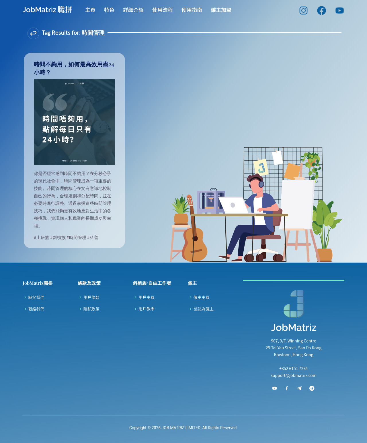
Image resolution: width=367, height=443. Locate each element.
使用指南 (191, 11)
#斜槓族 (58, 237)
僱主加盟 (221, 11)
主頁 (90, 11)
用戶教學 (146, 309)
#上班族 (42, 237)
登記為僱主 (204, 309)
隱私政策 (91, 309)
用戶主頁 (146, 297)
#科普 (92, 237)
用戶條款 (91, 297)
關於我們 (36, 297)
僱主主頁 (202, 297)
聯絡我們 (36, 309)
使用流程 (162, 11)
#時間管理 (77, 237)
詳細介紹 (133, 11)
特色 (109, 11)
